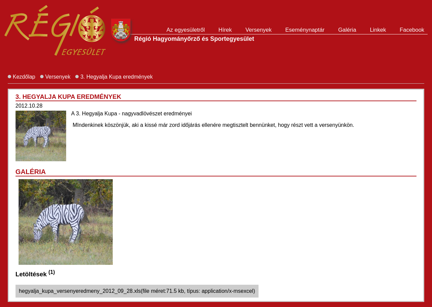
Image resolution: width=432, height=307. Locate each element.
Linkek (378, 30)
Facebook (412, 30)
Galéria (347, 30)
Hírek (225, 30)
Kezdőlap (24, 77)
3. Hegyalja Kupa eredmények (116, 77)
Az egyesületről (185, 30)
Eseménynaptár (304, 30)
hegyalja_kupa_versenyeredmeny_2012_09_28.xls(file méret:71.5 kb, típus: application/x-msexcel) (137, 291)
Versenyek (258, 30)
